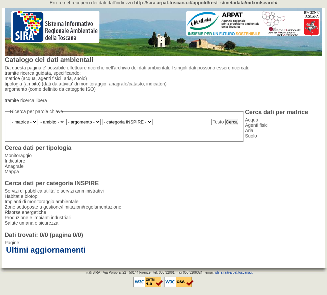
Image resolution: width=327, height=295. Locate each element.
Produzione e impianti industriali (127, 122)
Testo (218, 121)
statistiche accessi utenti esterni (293, 264)
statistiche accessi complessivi (230, 264)
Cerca (232, 121)
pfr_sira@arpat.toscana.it (234, 272)
